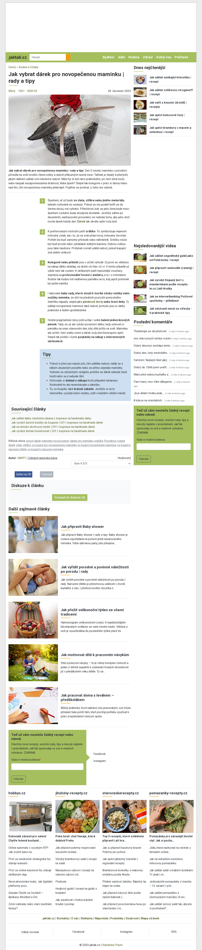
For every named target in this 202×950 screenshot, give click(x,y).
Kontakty (63, 918)
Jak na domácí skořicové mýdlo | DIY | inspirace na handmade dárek (53, 427)
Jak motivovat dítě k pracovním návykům (95, 655)
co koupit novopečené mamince (97, 445)
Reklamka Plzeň (112, 945)
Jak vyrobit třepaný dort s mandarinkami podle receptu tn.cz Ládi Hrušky (168, 284)
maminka (47, 441)
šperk (11, 445)
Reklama (87, 918)
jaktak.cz (49, 918)
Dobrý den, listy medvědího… (151, 353)
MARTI (21, 458)
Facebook (99, 754)
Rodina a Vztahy (28, 67)
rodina (121, 441)
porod (29, 441)
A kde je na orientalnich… (149, 400)
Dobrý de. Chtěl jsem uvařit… (151, 367)
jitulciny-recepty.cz (71, 793)
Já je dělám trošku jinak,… (149, 393)
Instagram (99, 761)
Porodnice (110, 441)
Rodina (134, 57)
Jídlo (121, 57)
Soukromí (132, 918)
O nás (75, 918)
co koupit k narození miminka (45, 449)
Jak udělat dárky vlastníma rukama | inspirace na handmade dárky (51, 418)
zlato (19, 445)
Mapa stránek (150, 918)
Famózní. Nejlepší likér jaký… (151, 360)
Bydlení (108, 57)
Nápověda (101, 918)
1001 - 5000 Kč (27, 91)
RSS (174, 931)
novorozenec (61, 441)
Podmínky (116, 918)
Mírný (11, 91)
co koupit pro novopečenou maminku (54, 445)
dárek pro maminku (81, 441)
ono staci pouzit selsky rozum (152, 338)
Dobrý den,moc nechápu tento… (153, 345)
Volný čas (163, 57)
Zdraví (148, 57)
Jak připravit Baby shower (82, 526)
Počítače (181, 57)
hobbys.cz (16, 793)
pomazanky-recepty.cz (168, 793)
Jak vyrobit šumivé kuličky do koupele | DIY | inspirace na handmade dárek (57, 422)
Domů (12, 67)
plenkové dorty (93, 301)
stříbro (27, 445)
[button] (69, 130)
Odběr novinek (30, 932)
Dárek (81, 221)
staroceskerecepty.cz (120, 793)
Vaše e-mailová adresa (25, 759)
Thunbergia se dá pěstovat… (151, 331)
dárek (37, 441)
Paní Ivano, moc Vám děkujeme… (154, 381)
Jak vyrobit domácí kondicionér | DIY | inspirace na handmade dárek (52, 431)
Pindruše (60, 881)
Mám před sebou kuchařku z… (152, 374)
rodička (98, 441)
